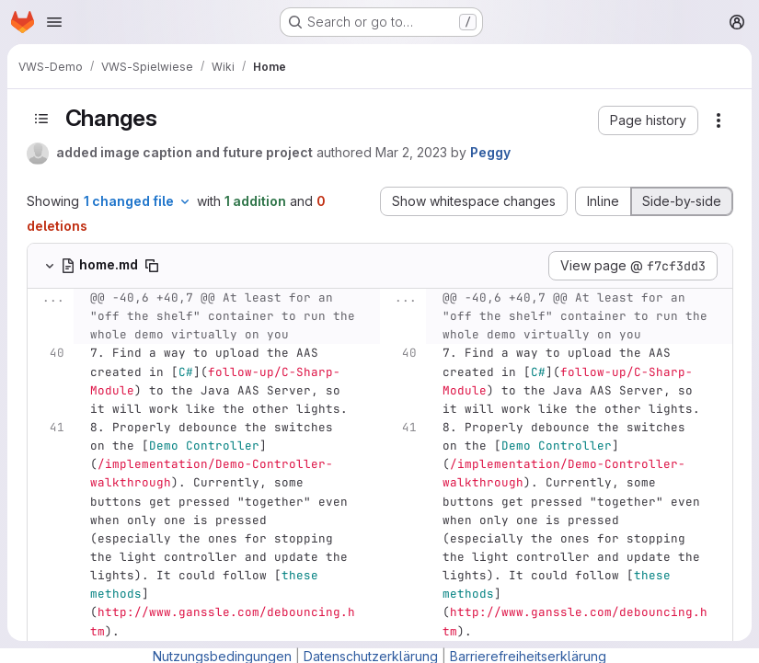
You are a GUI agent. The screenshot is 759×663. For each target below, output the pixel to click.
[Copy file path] (152, 266)
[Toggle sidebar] (41, 118)
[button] (648, 120)
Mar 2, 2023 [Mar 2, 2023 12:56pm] (411, 152)
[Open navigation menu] (54, 22)
